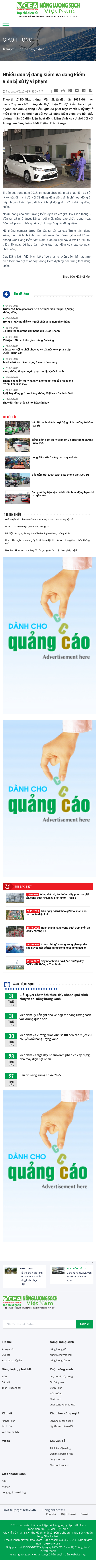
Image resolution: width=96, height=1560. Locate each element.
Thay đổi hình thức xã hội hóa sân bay (26, 402)
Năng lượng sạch (19, 984)
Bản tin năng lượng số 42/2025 (40, 1075)
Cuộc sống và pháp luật (62, 1404)
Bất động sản (57, 1382)
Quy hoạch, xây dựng (61, 1376)
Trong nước (27, 1268)
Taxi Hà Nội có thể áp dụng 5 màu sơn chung (30, 362)
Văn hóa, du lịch (10, 1432)
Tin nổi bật (9, 417)
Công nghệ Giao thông (14, 1492)
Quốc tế (6, 1354)
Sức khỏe (7, 1426)
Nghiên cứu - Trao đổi (61, 1426)
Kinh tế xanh (8, 1420)
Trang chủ (9, 49)
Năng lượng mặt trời (61, 1354)
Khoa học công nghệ (64, 1413)
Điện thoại (68, 1514)
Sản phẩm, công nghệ (61, 1420)
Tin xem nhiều (12, 514)
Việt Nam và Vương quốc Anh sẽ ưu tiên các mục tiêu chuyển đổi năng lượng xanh (55, 1037)
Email (84, 1514)
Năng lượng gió (58, 1349)
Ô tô (4, 1481)
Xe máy (6, 1486)
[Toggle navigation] (6, 23)
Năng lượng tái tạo (60, 1360)
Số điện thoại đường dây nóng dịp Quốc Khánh (31, 330)
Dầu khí (6, 1382)
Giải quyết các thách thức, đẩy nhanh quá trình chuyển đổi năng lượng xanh (53, 997)
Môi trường (56, 1393)
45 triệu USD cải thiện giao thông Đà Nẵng (28, 340)
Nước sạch (55, 1399)
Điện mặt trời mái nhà (61, 1453)
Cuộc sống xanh (61, 1369)
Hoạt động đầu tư (77, 1268)
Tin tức (6, 1342)
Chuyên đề (57, 1441)
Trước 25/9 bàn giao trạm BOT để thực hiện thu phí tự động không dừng (38, 311)
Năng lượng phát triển (17, 1369)
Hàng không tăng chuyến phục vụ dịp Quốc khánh (33, 371)
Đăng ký (84, 1324)
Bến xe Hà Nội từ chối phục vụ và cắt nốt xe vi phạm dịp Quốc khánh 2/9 (36, 351)
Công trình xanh (58, 1459)
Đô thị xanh (56, 1387)
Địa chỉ (51, 1514)
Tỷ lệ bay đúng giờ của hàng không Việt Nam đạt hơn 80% (38, 393)
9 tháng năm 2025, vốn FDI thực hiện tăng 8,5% (79, 1276)
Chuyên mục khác (32, 49)
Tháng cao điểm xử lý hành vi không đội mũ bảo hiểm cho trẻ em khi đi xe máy (38, 382)
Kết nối (7, 1413)
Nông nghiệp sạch (59, 1465)
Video (6, 1441)
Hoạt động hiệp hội (12, 1360)
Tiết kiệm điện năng (60, 1448)
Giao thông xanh (14, 1474)
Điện (4, 1376)
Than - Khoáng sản (11, 1387)
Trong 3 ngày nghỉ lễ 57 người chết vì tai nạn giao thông (36, 321)
